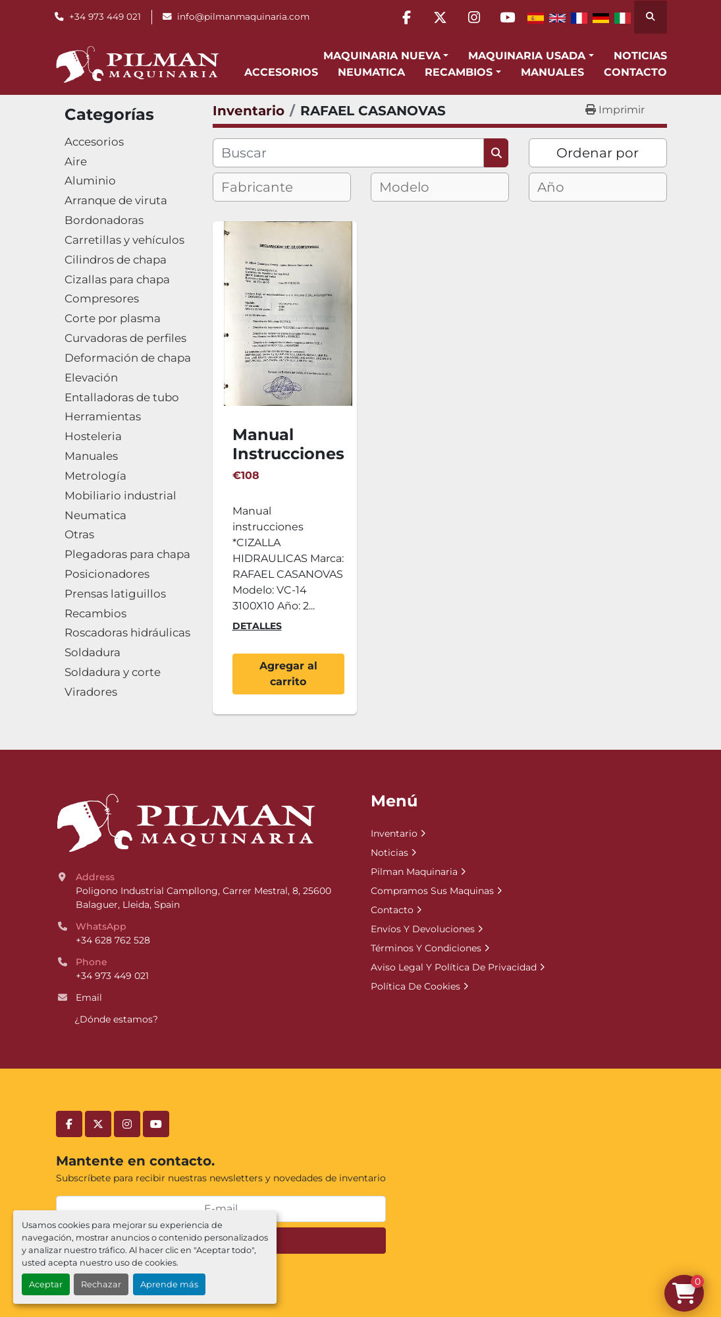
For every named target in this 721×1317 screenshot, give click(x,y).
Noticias (640, 55)
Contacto (635, 72)
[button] (385, 56)
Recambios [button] (459, 72)
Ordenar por (597, 153)
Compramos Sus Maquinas (432, 891)
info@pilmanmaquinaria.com (243, 16)
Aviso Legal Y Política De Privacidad (454, 967)
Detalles (257, 626)
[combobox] (282, 187)
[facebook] (406, 17)
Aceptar (46, 1284)
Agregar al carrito (288, 673)
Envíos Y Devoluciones (423, 929)
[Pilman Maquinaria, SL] (185, 822)
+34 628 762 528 (113, 940)
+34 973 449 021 (105, 16)
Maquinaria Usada (526, 55)
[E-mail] (221, 1209)
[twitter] (440, 17)
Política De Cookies (415, 986)
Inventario (394, 833)
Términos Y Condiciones (426, 948)
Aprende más (169, 1284)
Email (89, 997)
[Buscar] (349, 152)
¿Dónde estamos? (116, 1019)
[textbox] (268, 187)
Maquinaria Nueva (382, 55)
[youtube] (507, 17)
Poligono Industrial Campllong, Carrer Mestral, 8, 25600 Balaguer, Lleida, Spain (205, 898)
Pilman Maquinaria (414, 872)
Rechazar (101, 1284)
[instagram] (474, 17)
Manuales (552, 72)
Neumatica (371, 72)
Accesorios (281, 72)
